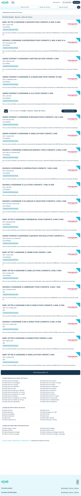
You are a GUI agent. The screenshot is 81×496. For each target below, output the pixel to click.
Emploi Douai (45, 414)
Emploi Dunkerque (9, 416)
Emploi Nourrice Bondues (11, 381)
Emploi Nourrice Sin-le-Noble (50, 396)
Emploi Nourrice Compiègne (12, 383)
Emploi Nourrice (25, 440)
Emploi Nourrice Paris (48, 392)
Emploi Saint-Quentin (48, 418)
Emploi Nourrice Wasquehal (12, 401)
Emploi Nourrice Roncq (48, 394)
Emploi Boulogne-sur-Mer (49, 412)
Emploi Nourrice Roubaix (11, 396)
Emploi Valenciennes (10, 420)
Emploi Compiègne (9, 414)
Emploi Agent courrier (10, 428)
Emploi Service (16, 440)
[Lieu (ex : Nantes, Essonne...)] (48, 7)
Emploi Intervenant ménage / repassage (53, 434)
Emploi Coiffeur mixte (48, 430)
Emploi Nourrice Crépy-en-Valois (51, 383)
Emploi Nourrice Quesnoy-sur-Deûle (14, 394)
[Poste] (29, 7)
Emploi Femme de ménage (11, 434)
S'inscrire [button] (76, 2)
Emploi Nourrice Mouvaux (49, 390)
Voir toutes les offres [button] (40, 372)
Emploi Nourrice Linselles (49, 388)
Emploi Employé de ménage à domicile (53, 432)
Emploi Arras (45, 410)
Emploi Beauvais (8, 412)
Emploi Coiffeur (8, 430)
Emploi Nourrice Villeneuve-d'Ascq (14, 400)
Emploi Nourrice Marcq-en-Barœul (14, 390)
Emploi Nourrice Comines (49, 381)
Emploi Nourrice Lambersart (50, 386)
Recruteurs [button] (56, 2)
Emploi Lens (45, 416)
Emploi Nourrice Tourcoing (49, 398)
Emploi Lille (7, 418)
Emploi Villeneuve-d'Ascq (49, 420)
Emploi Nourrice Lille (10, 388)
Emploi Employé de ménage (12, 432)
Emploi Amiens (8, 410)
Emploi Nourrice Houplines (11, 386)
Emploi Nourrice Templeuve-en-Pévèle (15, 398)
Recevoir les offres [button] (69, 111)
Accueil (4, 440)
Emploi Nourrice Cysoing (11, 384)
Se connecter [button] (67, 2)
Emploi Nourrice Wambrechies (50, 400)
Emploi (9, 440)
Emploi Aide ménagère (48, 428)
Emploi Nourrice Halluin (48, 384)
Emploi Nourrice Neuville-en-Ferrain (14, 392)
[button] (4, 482)
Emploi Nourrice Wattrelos (49, 401)
